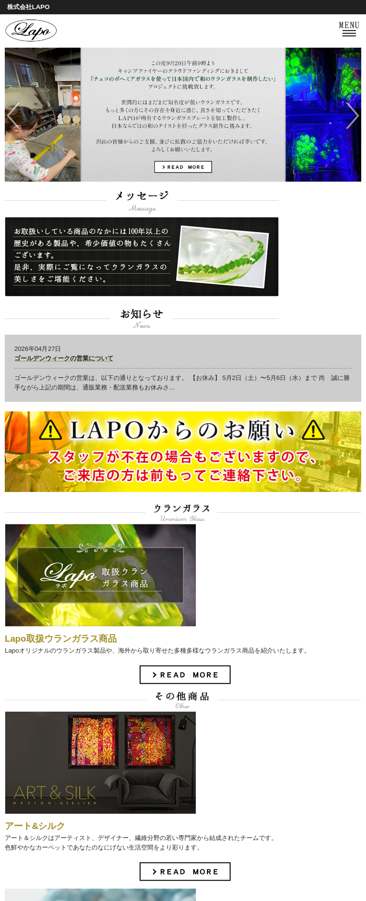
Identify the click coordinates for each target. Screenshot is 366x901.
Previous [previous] (13, 116)
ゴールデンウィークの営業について (63, 358)
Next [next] (352, 116)
